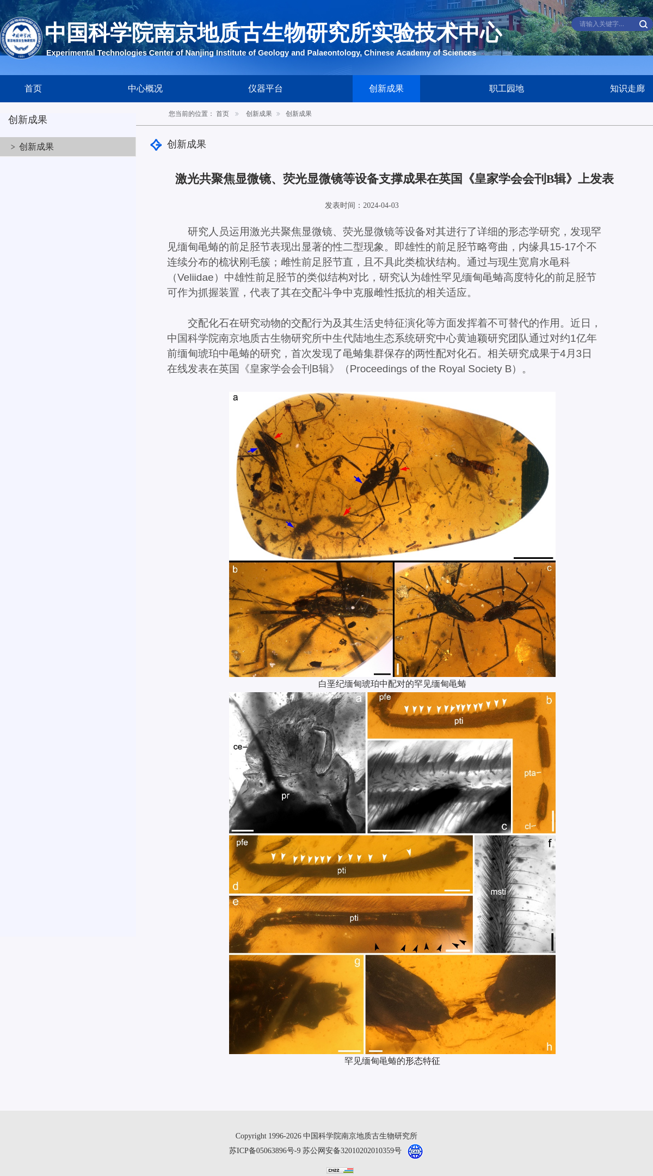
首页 (33, 88)
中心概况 (145, 88)
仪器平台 (265, 88)
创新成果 (386, 88)
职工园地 (506, 88)
